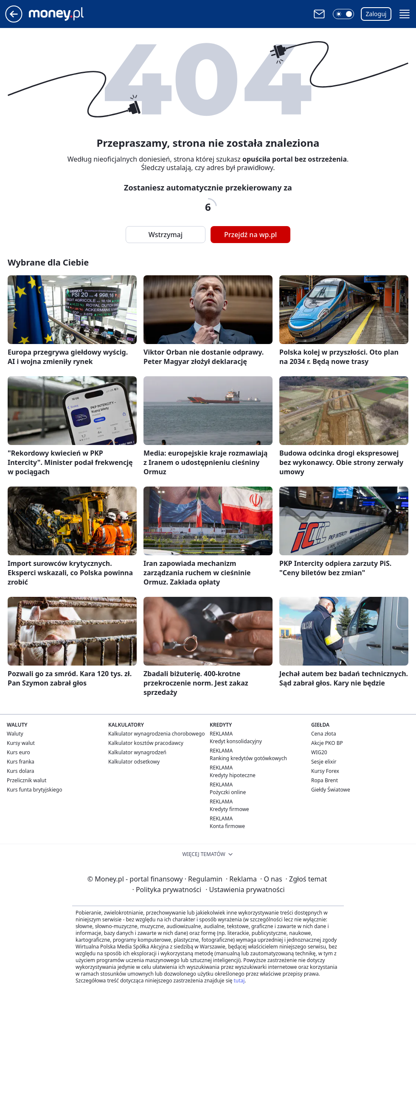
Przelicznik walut (26, 780)
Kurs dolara (20, 771)
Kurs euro (18, 752)
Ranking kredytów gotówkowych (248, 758)
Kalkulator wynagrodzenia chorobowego (156, 733)
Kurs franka (20, 761)
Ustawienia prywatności (244, 889)
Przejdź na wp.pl (250, 234)
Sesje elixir (323, 761)
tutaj (239, 980)
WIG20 (319, 752)
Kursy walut (21, 743)
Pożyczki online (228, 792)
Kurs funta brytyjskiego (34, 789)
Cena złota (323, 733)
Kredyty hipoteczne (233, 775)
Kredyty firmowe (229, 809)
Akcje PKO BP (327, 743)
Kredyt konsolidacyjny (236, 741)
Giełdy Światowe (330, 789)
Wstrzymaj (166, 234)
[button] (343, 14)
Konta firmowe (227, 826)
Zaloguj (376, 14)
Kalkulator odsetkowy (134, 761)
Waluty (15, 733)
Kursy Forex (325, 771)
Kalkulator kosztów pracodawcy (145, 743)
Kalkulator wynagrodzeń (137, 752)
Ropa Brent (324, 780)
